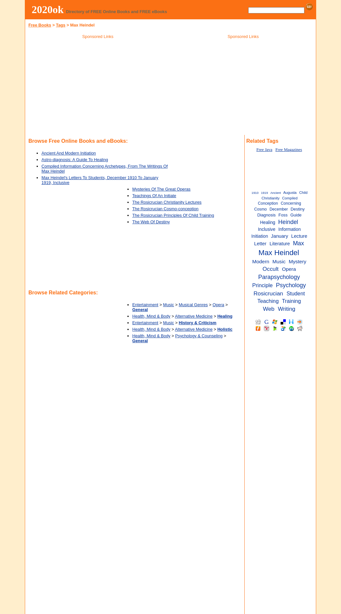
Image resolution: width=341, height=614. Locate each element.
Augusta (290, 193)
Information (289, 229)
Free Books (39, 25)
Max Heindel (278, 253)
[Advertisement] (98, 88)
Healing (267, 222)
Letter (260, 243)
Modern (260, 261)
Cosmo (260, 209)
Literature (279, 243)
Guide (295, 215)
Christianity (271, 198)
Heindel (288, 222)
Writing (287, 309)
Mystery (297, 261)
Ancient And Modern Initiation (68, 153)
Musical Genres (193, 304)
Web (268, 309)
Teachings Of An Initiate (154, 195)
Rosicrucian (268, 293)
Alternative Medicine (194, 316)
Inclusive (266, 229)
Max (298, 243)
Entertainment (145, 304)
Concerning (291, 203)
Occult (271, 269)
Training (291, 301)
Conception (268, 203)
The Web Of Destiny (151, 221)
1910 (255, 193)
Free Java (264, 149)
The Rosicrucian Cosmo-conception (165, 208)
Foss (283, 215)
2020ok (48, 9)
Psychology (291, 285)
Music (168, 304)
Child (303, 193)
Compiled (290, 198)
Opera (218, 304)
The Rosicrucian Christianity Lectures (167, 202)
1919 (264, 193)
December (278, 209)
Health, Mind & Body (151, 316)
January (279, 236)
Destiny (298, 209)
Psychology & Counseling (198, 335)
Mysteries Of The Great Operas (161, 189)
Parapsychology (279, 277)
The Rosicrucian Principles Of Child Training (173, 215)
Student (295, 293)
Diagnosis (266, 215)
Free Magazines (288, 149)
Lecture (299, 236)
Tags (60, 25)
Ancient (275, 193)
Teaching (268, 301)
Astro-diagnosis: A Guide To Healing (74, 159)
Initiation (259, 236)
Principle (262, 285)
